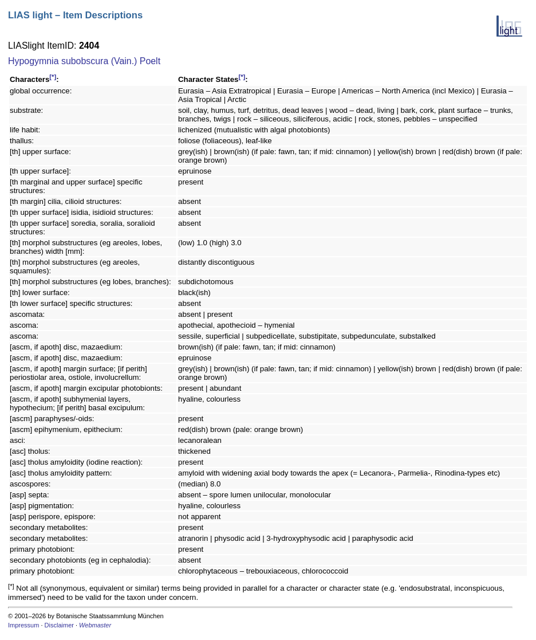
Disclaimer (59, 625)
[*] (52, 76)
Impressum (23, 625)
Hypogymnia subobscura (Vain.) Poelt (84, 61)
